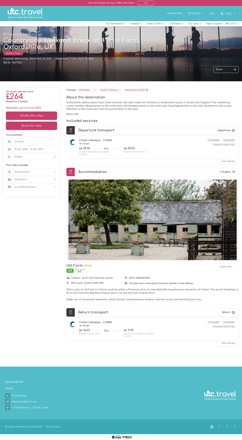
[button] (232, 219)
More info (72, 114)
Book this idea (32, 125)
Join (146, 3)
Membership (175, 13)
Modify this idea (31, 115)
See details (228, 161)
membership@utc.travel (24, 402)
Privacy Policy (53, 427)
